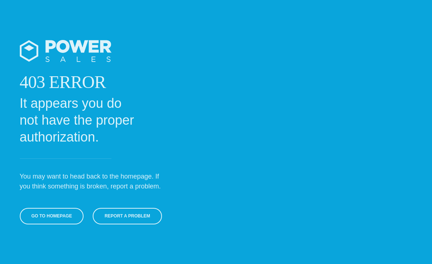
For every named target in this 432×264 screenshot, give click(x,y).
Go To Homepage (50, 216)
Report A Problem (126, 216)
